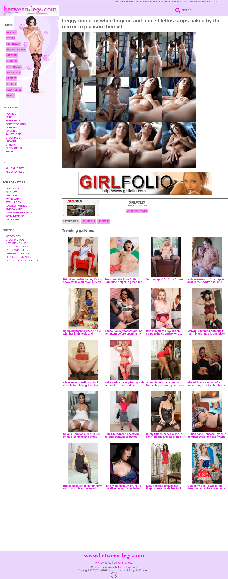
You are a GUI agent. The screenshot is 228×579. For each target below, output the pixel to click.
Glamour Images (17, 246)
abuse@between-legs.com (121, 567)
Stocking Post (16, 239)
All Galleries (15, 168)
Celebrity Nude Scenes (22, 260)
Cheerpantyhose (17, 253)
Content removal (123, 562)
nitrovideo (13, 236)
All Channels (15, 171)
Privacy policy (103, 562)
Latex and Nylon (17, 250)
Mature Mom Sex (17, 243)
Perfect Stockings (19, 257)
